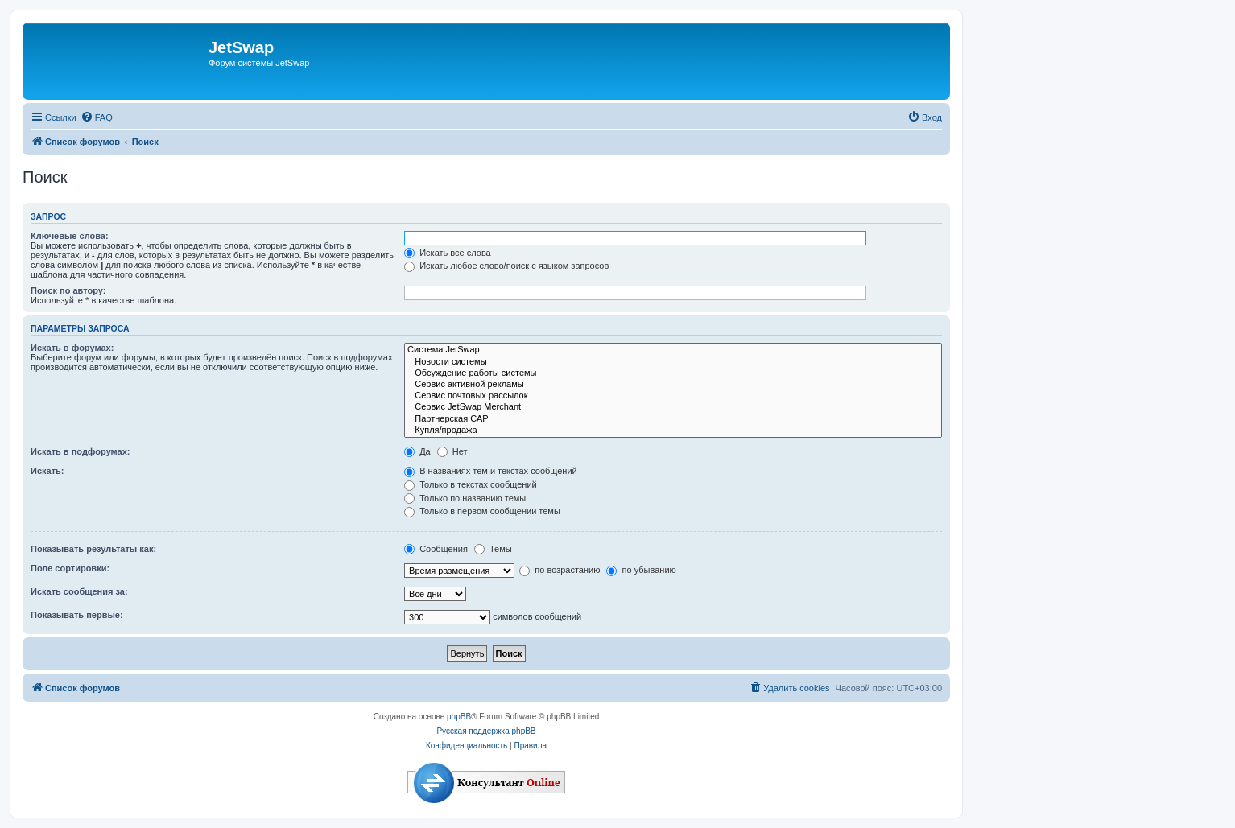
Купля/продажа (673, 430)
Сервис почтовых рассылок (673, 396)
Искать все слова (447, 252)
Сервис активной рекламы (673, 384)
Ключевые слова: (70, 236)
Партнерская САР (673, 419)
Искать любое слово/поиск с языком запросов (506, 265)
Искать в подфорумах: (80, 451)
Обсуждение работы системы (673, 373)
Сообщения (436, 549)
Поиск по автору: (68, 290)
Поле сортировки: (70, 568)
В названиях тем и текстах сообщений (490, 471)
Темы (493, 549)
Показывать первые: (77, 615)
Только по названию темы (465, 498)
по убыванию (640, 570)
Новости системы (673, 362)
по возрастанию (559, 570)
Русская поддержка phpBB (485, 731)
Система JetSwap (673, 350)
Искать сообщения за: (79, 591)
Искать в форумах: (72, 347)
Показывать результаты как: (93, 549)
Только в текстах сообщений (470, 484)
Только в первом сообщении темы (482, 511)
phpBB (459, 716)
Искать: (47, 471)
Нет (452, 451)
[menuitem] (97, 117)
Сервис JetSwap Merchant (673, 407)
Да (417, 451)
